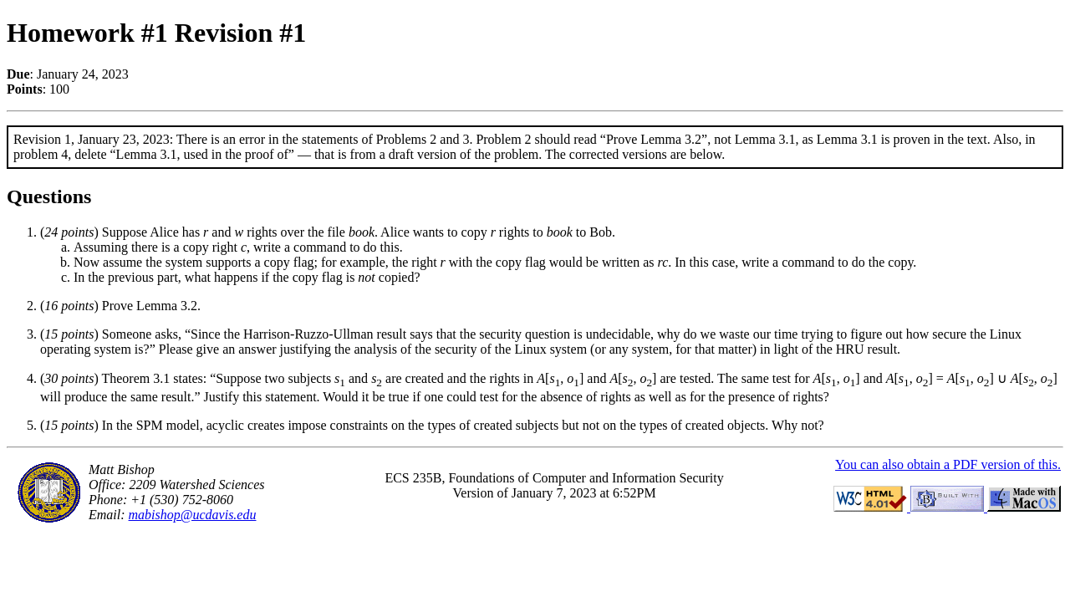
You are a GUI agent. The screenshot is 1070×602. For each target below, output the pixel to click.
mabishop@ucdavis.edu (193, 515)
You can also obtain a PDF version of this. (948, 464)
